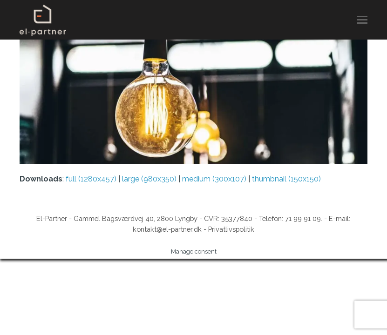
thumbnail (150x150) (286, 178)
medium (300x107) (214, 178)
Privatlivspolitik (231, 229)
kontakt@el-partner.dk (167, 229)
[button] (362, 20)
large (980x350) (149, 178)
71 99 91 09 (303, 218)
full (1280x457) (91, 178)
